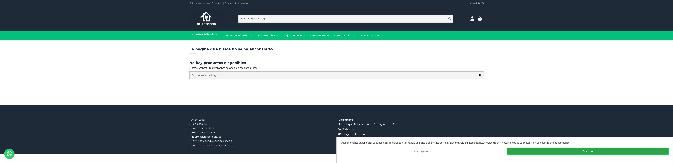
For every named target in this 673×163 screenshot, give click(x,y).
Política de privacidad (203, 132)
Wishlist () (477, 3)
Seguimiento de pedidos (236, 3)
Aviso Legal (198, 119)
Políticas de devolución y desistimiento (214, 145)
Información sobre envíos (206, 136)
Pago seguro (199, 123)
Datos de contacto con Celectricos (205, 3)
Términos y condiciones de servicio (211, 140)
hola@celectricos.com (354, 134)
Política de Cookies (202, 128)
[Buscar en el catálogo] (449, 18)
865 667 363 (348, 129)
